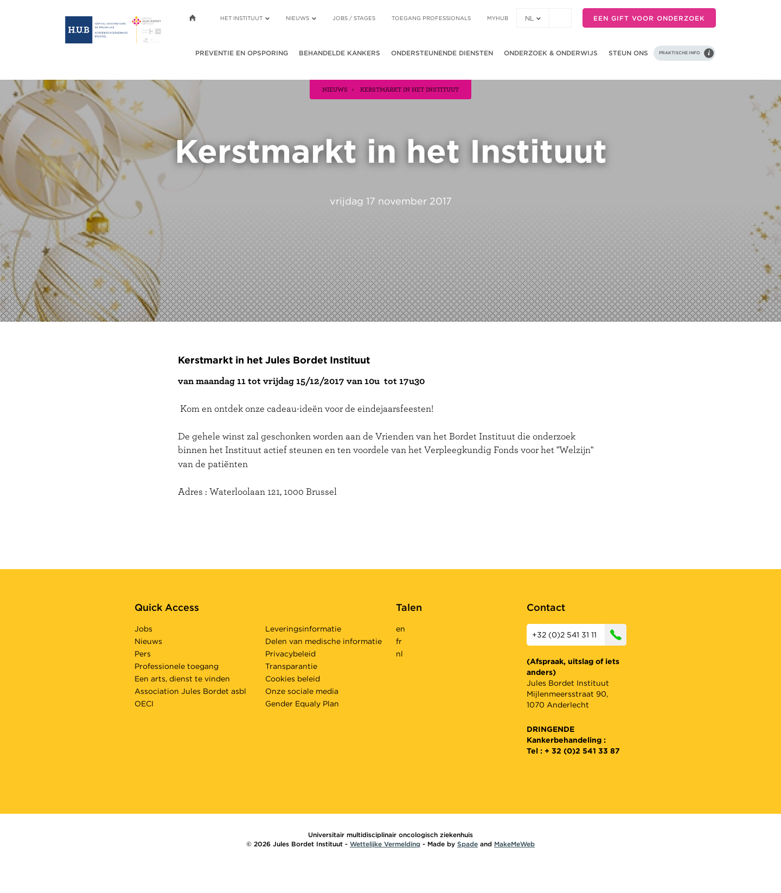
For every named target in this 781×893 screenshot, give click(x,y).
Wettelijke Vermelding (385, 844)
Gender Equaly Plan (302, 703)
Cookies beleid (292, 678)
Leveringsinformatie (303, 628)
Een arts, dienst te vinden (182, 678)
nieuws (335, 89)
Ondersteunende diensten (442, 53)
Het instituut (245, 18)
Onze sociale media (301, 691)
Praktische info (679, 52)
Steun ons (628, 53)
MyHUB (497, 18)
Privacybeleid (290, 653)
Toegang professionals (431, 18)
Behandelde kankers (339, 53)
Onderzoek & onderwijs (551, 53)
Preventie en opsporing (241, 53)
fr (399, 641)
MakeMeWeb (514, 844)
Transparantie (291, 666)
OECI (144, 703)
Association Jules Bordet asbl (190, 691)
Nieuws (301, 18)
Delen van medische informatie (323, 641)
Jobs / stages (353, 18)
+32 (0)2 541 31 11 (579, 635)
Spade (467, 844)
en (400, 628)
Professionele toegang (177, 666)
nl (533, 18)
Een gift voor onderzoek (649, 18)
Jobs (143, 628)
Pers (143, 653)
